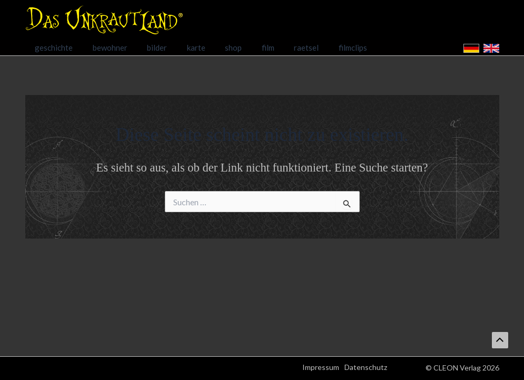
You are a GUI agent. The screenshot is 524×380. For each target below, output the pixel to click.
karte (182, 47)
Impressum (320, 367)
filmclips (323, 47)
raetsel (281, 47)
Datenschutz (365, 367)
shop (215, 47)
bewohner (104, 47)
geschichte (52, 47)
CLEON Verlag (457, 367)
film (246, 47)
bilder (147, 47)
